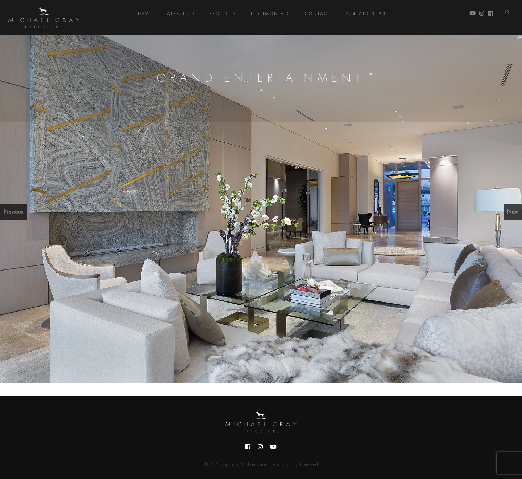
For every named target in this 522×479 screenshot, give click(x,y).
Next (512, 212)
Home (144, 14)
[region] (261, 209)
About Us (181, 14)
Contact (318, 14)
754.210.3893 (365, 14)
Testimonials (270, 14)
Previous (13, 212)
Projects (223, 14)
